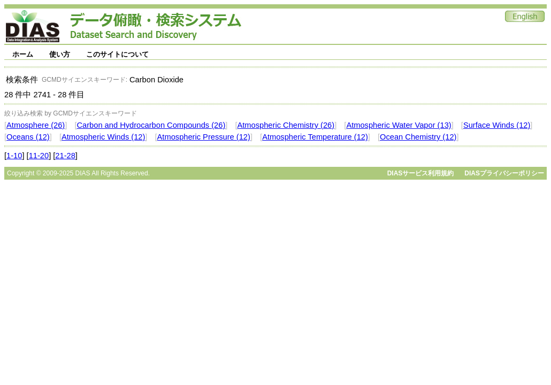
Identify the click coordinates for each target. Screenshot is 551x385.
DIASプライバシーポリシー (504, 173)
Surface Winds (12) (496, 125)
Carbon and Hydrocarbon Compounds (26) (150, 125)
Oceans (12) (28, 137)
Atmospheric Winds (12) (103, 137)
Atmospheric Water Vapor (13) (398, 125)
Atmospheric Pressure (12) (203, 137)
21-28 (65, 155)
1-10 (14, 155)
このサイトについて (117, 54)
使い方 (59, 54)
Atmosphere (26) (35, 125)
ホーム (22, 54)
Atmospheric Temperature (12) (315, 137)
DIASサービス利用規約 (420, 173)
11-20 (39, 155)
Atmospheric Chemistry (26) (286, 125)
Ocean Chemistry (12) (418, 137)
